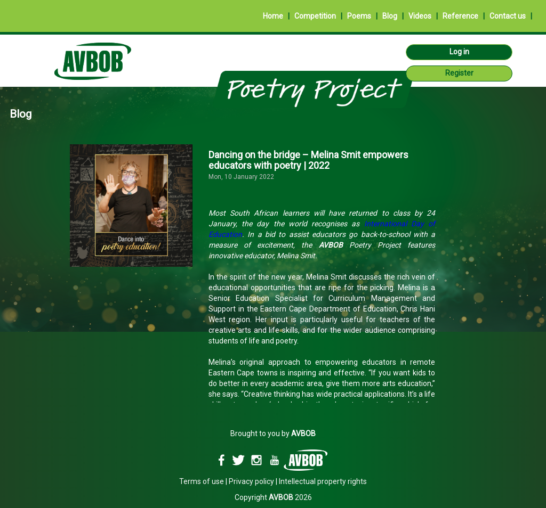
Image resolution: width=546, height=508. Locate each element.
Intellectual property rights (323, 481)
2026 (290, 497)
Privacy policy (251, 481)
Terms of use (201, 481)
